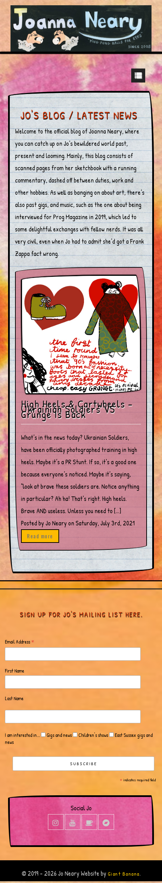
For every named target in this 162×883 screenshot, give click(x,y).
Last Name (14, 698)
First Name (14, 670)
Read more (40, 536)
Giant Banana (124, 873)
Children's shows (92, 735)
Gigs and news (58, 735)
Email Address (19, 642)
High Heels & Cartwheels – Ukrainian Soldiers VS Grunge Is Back (77, 409)
